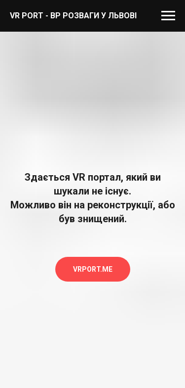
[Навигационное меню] (168, 16)
